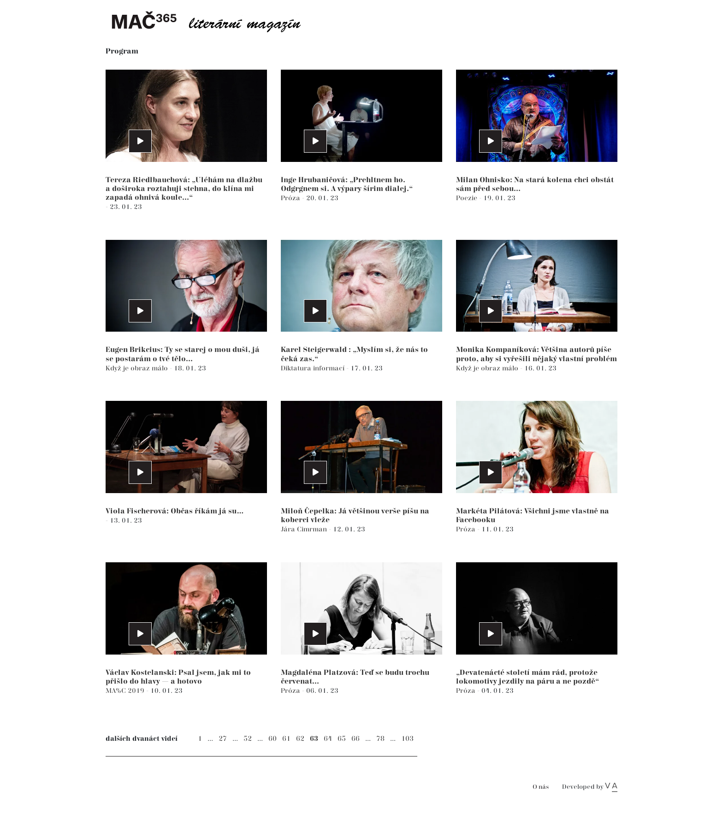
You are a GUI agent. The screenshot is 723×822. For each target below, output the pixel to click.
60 (272, 738)
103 (407, 738)
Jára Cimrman (305, 529)
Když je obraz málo (138, 368)
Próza (291, 198)
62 (300, 738)
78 (380, 738)
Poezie (467, 198)
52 (247, 738)
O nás (541, 787)
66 (355, 738)
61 (286, 738)
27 (223, 738)
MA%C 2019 (126, 690)
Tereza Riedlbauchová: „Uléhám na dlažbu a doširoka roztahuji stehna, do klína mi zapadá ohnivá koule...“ (184, 189)
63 (314, 738)
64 (328, 738)
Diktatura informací (313, 368)
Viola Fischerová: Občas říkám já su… (175, 511)
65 (342, 738)
